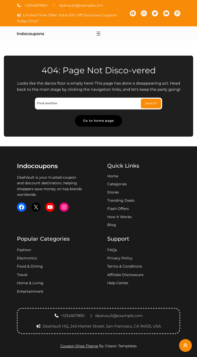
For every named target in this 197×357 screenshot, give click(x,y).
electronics (27, 258)
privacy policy (120, 258)
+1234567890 (32, 5)
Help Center (118, 283)
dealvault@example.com (77, 5)
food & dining (30, 266)
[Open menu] (98, 33)
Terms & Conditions (124, 266)
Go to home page (98, 121)
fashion (24, 250)
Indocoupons (30, 33)
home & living (30, 283)
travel (22, 274)
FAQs (112, 250)
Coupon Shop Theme (79, 346)
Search (151, 103)
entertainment (30, 291)
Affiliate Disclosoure (125, 274)
